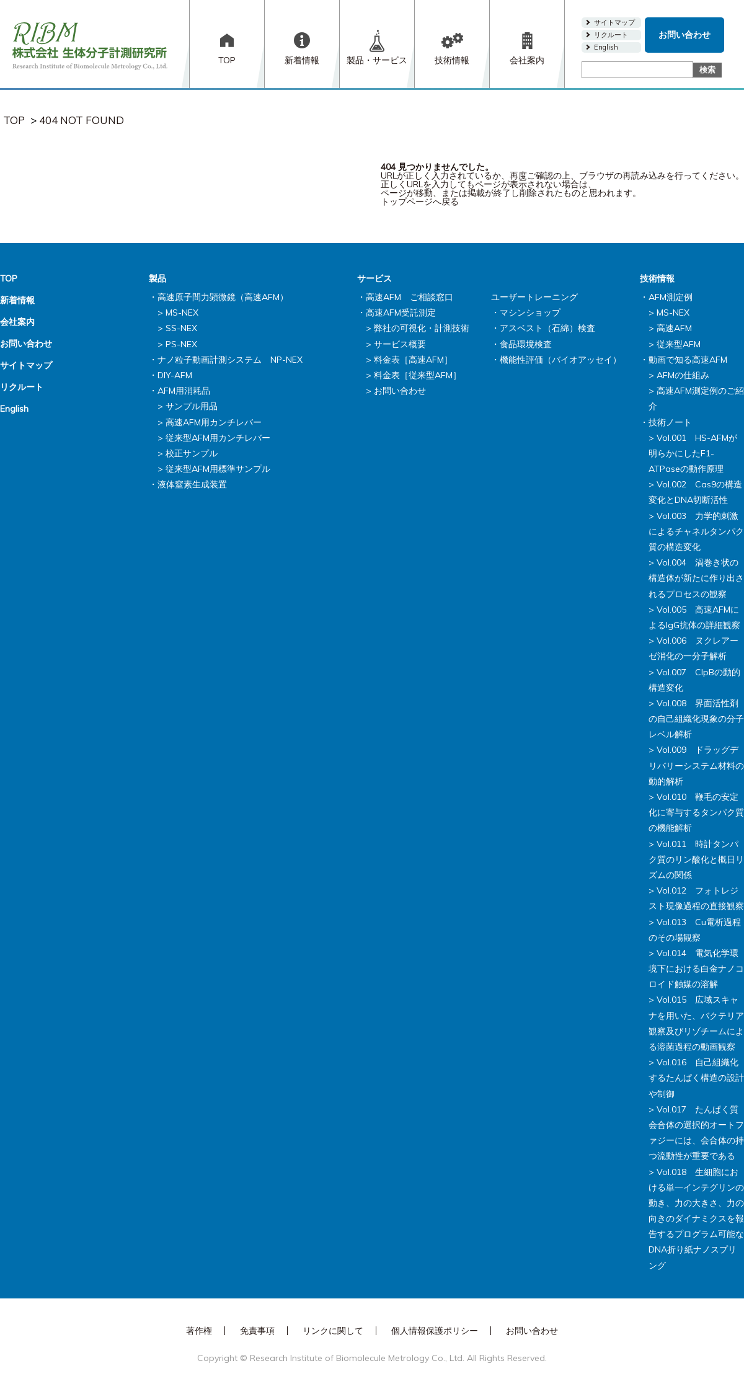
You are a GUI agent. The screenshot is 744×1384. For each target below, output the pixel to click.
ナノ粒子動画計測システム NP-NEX (230, 359)
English (606, 47)
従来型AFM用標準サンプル (218, 468)
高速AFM (674, 328)
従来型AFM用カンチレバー (218, 437)
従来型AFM (679, 344)
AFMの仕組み (683, 375)
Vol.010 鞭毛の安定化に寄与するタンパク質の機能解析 (696, 812)
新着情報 (302, 60)
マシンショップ (530, 312)
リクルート (611, 34)
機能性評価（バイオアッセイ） (560, 359)
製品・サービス (377, 60)
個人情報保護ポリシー (434, 1330)
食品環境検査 (526, 344)
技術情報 (452, 60)
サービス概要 (400, 344)
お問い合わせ (684, 34)
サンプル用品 (192, 406)
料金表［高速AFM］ (413, 359)
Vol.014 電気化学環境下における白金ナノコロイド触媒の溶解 (696, 968)
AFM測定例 (671, 297)
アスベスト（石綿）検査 (547, 328)
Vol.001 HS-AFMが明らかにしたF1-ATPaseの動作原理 (693, 453)
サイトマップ (614, 22)
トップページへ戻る (420, 201)
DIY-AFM (174, 375)
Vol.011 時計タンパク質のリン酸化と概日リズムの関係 (696, 859)
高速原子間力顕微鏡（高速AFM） (222, 297)
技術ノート (670, 422)
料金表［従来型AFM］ (417, 375)
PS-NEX (181, 344)
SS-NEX (181, 328)
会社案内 (527, 60)
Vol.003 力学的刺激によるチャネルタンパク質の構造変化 (696, 531)
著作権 (199, 1330)
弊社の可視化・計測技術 (421, 328)
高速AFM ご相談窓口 (409, 297)
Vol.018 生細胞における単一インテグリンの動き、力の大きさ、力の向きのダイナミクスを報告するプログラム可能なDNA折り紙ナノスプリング (696, 1218)
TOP (227, 60)
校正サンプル (192, 453)
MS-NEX (182, 312)
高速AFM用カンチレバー (214, 422)
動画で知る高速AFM (688, 359)
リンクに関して (333, 1330)
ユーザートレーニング (534, 297)
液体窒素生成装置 (192, 484)
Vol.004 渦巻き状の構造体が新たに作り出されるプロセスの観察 (696, 578)
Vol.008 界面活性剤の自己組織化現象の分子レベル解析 (696, 719)
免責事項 (257, 1330)
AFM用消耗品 (183, 390)
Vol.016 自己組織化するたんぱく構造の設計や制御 (696, 1078)
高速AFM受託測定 (401, 312)
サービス (374, 278)
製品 (157, 278)
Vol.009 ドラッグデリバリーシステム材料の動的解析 (696, 765)
